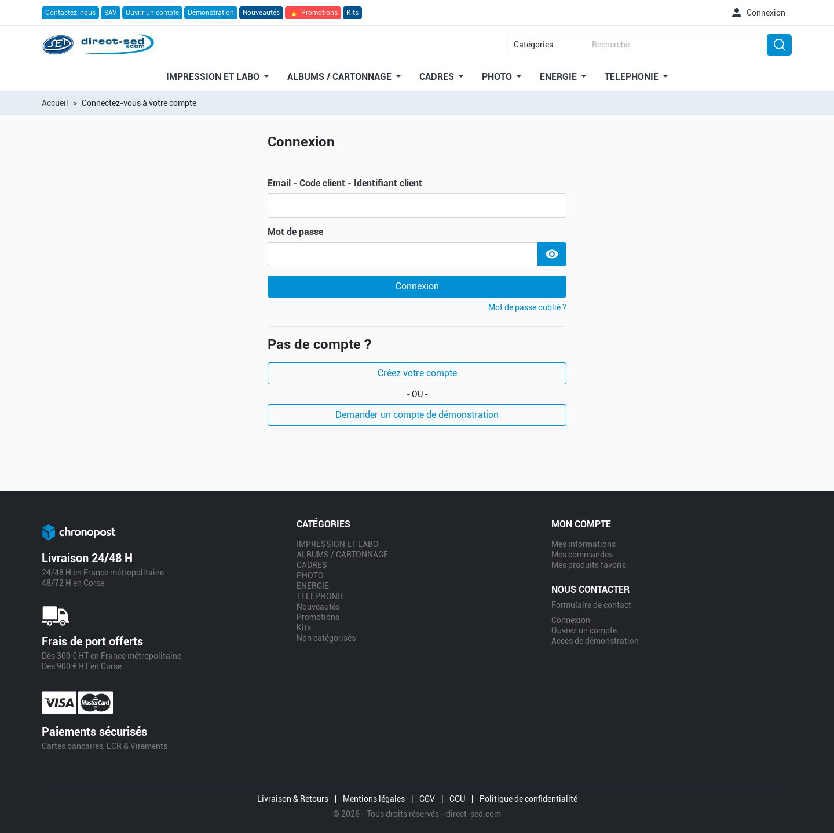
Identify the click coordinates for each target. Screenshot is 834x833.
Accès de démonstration (595, 640)
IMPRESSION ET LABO (214, 77)
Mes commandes (582, 554)
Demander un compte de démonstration (417, 414)
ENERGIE (559, 77)
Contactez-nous (70, 13)
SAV (110, 13)
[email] (417, 205)
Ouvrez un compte (584, 630)
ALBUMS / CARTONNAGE (340, 77)
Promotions (313, 13)
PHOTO (498, 77)
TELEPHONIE (633, 77)
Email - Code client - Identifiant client (345, 183)
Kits (352, 13)
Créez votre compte (417, 373)
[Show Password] (551, 254)
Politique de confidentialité (528, 798)
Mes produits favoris (588, 565)
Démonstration (211, 13)
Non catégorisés (326, 638)
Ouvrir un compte (152, 13)
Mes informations (583, 544)
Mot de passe (295, 232)
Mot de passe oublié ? (527, 307)
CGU (457, 798)
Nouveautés (261, 13)
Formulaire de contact (591, 605)
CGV (427, 798)
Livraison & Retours (292, 798)
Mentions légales (374, 798)
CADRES (437, 77)
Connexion (417, 286)
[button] (757, 12)
